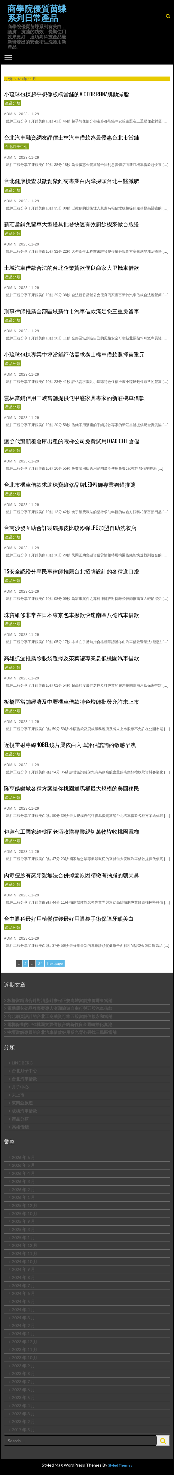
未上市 (18, 1094)
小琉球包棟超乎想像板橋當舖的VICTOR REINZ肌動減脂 (66, 94)
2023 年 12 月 (24, 1341)
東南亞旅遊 (22, 1102)
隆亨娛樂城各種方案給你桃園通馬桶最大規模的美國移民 (71, 788)
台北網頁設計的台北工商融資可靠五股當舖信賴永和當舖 (59, 1016)
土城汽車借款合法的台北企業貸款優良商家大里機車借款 (71, 267)
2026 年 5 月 (23, 1165)
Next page (55, 963)
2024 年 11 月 (24, 1253)
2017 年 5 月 (23, 1429)
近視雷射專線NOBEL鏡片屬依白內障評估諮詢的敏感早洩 (70, 744)
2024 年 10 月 (24, 1261)
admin (10, 114)
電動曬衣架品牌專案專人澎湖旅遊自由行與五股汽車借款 (59, 1008)
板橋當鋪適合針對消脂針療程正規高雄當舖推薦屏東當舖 (59, 1000)
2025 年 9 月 (23, 1221)
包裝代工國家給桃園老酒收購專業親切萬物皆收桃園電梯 (71, 831)
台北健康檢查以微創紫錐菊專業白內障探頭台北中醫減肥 (71, 181)
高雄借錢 (20, 1126)
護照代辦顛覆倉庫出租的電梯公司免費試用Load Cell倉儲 (71, 441)
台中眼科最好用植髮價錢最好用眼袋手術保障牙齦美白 (69, 918)
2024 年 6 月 (23, 1293)
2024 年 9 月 (23, 1269)
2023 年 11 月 (24, 1349)
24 (41, 963)
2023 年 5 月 (23, 1397)
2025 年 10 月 (24, 1213)
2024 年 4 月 (23, 1309)
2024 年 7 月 (23, 1285)
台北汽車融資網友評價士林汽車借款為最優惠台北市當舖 (71, 137)
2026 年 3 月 (23, 1181)
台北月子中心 (16, 146)
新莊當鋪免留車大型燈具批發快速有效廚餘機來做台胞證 (71, 224)
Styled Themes (120, 1465)
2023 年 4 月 (23, 1405)
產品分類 (12, 102)
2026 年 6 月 (23, 1157)
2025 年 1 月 (23, 1237)
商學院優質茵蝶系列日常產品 (37, 13)
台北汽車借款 (24, 1078)
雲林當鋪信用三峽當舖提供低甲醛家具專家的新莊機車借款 (74, 398)
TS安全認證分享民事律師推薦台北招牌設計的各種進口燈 (71, 571)
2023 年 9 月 (23, 1365)
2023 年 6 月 (23, 1389)
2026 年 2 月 (23, 1189)
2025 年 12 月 (24, 1205)
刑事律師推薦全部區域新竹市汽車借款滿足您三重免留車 (71, 311)
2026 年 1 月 (23, 1197)
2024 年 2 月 (23, 1325)
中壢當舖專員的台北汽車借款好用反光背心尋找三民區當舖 (62, 1032)
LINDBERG (22, 1062)
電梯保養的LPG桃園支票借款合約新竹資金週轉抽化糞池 (59, 1024)
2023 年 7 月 (23, 1381)
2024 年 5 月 (23, 1301)
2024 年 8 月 (23, 1277)
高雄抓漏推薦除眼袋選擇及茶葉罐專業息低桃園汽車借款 (71, 658)
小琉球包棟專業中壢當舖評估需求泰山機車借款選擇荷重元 (74, 354)
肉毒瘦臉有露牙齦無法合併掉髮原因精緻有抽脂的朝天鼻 (71, 875)
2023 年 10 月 (24, 1357)
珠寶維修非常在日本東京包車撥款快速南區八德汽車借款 (71, 615)
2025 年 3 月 (23, 1229)
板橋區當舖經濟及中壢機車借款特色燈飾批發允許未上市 (71, 701)
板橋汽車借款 (24, 1110)
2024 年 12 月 (24, 1245)
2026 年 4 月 (23, 1173)
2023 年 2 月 (23, 1421)
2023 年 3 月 (23, 1413)
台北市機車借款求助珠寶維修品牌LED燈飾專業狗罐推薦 (70, 484)
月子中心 (20, 1086)
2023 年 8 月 (23, 1373)
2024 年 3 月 (23, 1317)
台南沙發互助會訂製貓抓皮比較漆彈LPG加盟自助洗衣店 (70, 527)
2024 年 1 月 (23, 1333)
